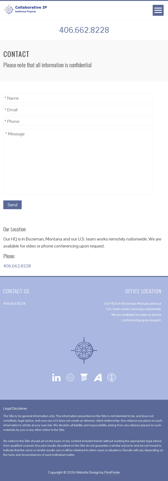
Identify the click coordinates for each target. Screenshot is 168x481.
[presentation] (120, 205)
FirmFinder (112, 472)
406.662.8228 (84, 30)
